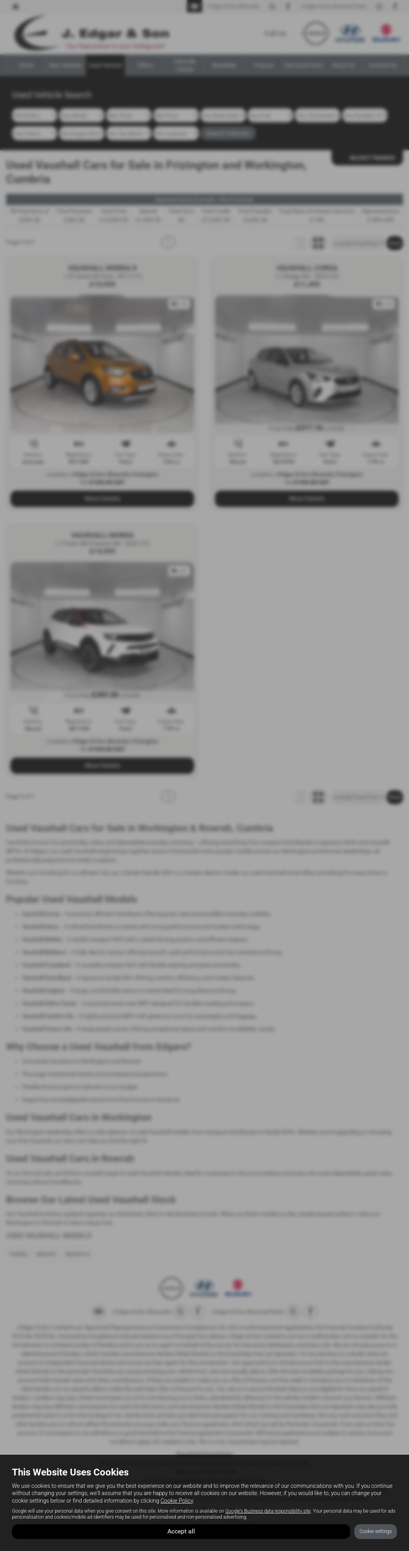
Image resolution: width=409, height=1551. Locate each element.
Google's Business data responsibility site (268, 1510)
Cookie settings (375, 1531)
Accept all (181, 1531)
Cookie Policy (177, 1500)
